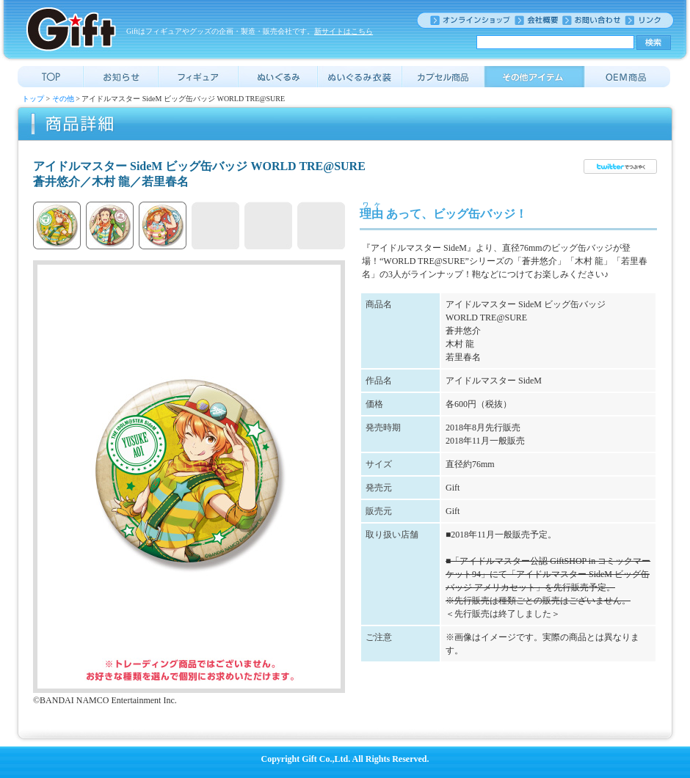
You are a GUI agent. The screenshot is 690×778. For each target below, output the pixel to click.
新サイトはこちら (343, 31)
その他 (63, 99)
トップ (33, 99)
